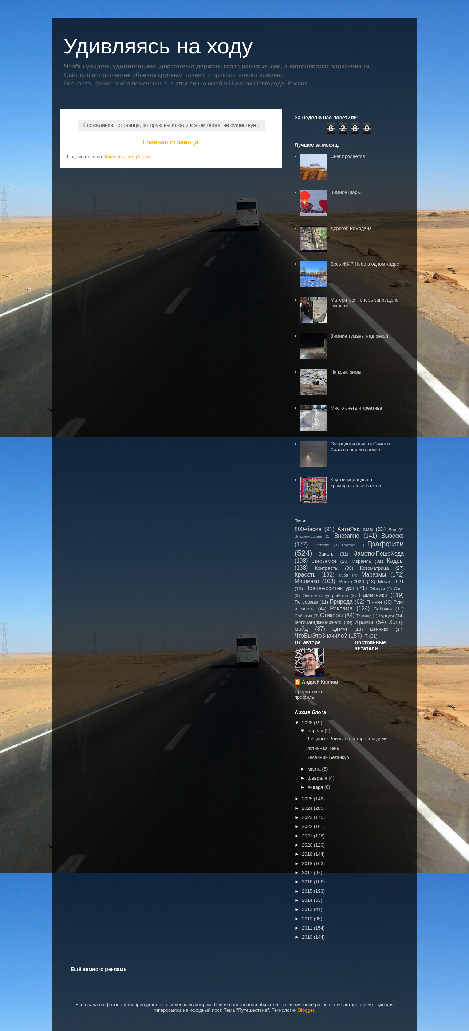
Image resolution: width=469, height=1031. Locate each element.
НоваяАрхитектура (330, 588)
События (303, 615)
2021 (308, 836)
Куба (343, 575)
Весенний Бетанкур (327, 757)
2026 (308, 722)
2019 (308, 854)
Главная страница (171, 142)
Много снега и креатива (356, 408)
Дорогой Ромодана (351, 228)
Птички (374, 602)
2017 (308, 872)
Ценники (379, 629)
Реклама (341, 608)
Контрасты (326, 568)
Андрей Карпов (320, 682)
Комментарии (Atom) (127, 156)
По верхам (306, 602)
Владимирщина (308, 536)
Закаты (326, 554)
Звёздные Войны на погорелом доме (346, 738)
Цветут (340, 629)
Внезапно (346, 536)
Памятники (373, 595)
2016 (308, 881)
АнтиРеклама (355, 529)
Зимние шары (345, 192)
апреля (316, 730)
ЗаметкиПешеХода (379, 553)
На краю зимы (345, 372)
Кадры (395, 561)
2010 (308, 937)
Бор (392, 529)
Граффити (385, 544)
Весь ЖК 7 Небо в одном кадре (364, 264)
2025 (308, 798)
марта (315, 769)
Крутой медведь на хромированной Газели (355, 482)
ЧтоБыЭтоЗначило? (321, 636)
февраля (318, 778)
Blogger (306, 1010)
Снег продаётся (347, 156)
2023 (308, 817)
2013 (308, 909)
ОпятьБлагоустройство (325, 595)
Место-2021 (391, 581)
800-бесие (308, 529)
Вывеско (392, 536)
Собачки (383, 609)
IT (365, 636)
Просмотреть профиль (309, 694)
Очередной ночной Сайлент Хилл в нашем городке (361, 446)
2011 (308, 928)
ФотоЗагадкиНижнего (318, 622)
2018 (308, 863)
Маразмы (373, 575)
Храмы (364, 622)
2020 (308, 845)
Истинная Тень (322, 748)
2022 (308, 826)
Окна (399, 588)
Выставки (320, 544)
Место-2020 (351, 581)
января (316, 787)
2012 (308, 918)
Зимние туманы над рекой (359, 336)
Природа (341, 601)
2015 (308, 891)
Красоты (306, 575)
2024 (308, 808)
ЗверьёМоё (324, 561)
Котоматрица (374, 568)
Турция (386, 615)
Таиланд (363, 616)
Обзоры (377, 588)
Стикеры (331, 615)
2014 (308, 900)
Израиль (361, 561)
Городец (349, 545)
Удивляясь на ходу (158, 46)
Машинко (307, 581)
